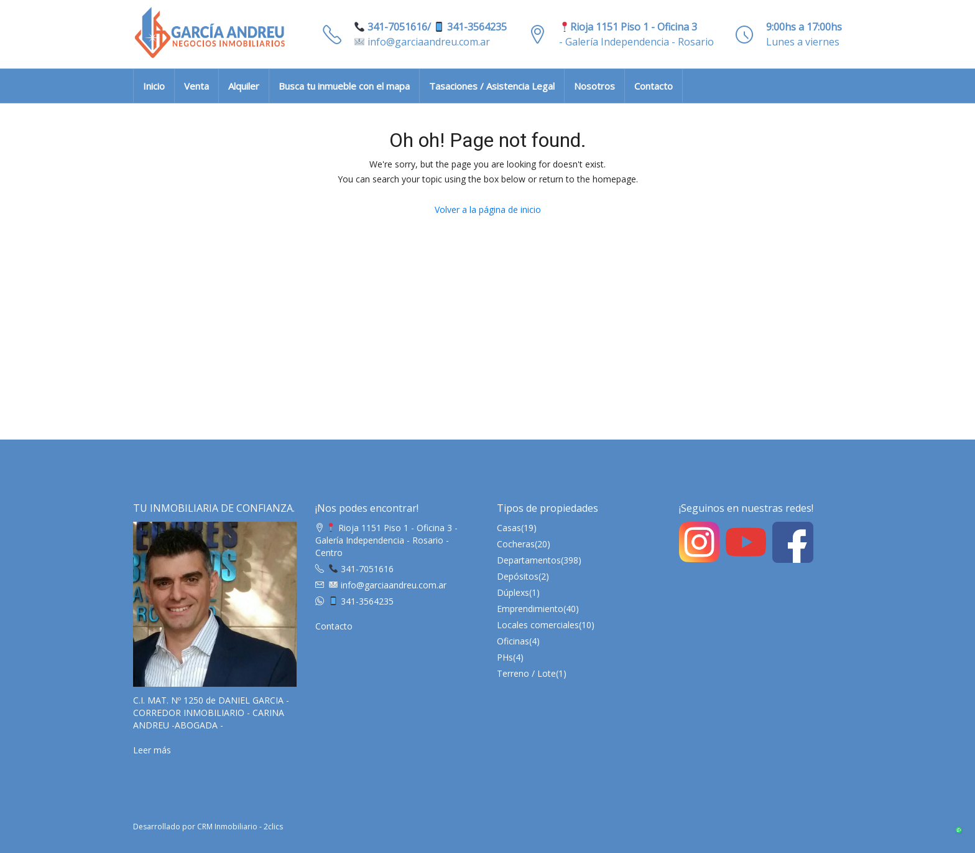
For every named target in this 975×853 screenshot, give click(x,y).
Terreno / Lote (526, 673)
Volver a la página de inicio (488, 209)
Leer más (152, 750)
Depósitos (517, 576)
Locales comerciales (538, 625)
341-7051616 (361, 569)
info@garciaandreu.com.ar (422, 42)
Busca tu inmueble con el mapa (344, 86)
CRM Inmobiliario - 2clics (240, 826)
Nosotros (594, 86)
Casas (509, 528)
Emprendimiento (530, 609)
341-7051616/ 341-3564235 (430, 27)
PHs (505, 657)
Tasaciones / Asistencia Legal (492, 86)
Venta (196, 86)
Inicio (154, 86)
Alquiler (243, 86)
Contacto (653, 86)
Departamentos (529, 560)
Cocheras (516, 544)
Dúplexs (513, 592)
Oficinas (513, 641)
